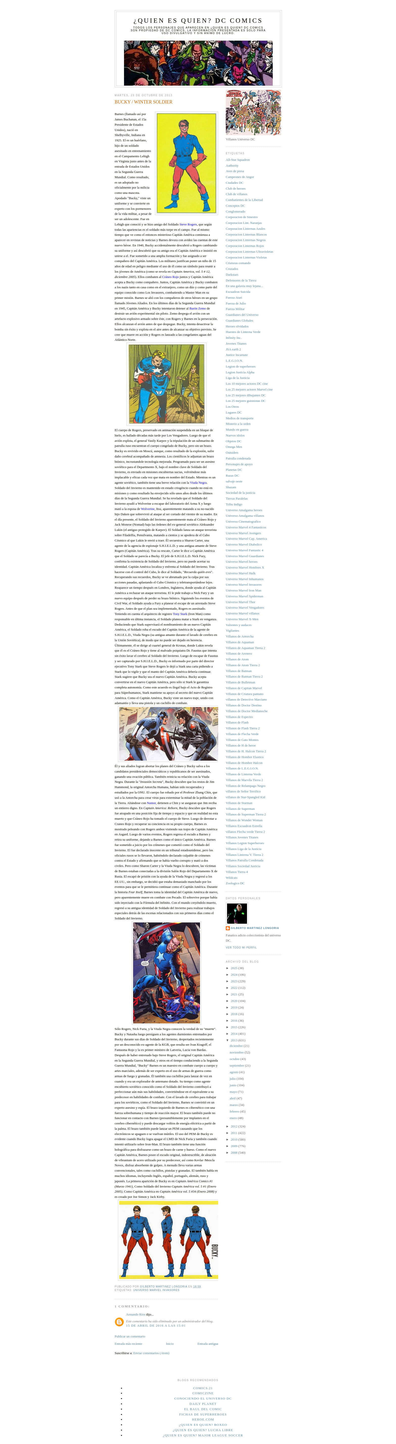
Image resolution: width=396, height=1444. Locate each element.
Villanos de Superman (240, 809)
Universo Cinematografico (243, 521)
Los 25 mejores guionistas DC (245, 401)
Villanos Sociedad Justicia (243, 866)
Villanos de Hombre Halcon (244, 763)
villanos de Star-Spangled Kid (245, 797)
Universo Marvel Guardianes (245, 556)
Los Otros (232, 406)
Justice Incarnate (237, 355)
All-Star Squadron (238, 160)
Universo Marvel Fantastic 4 (244, 550)
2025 (234, 968)
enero (234, 1118)
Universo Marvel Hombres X (245, 567)
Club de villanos (236, 194)
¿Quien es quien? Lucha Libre (203, 1430)
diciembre (237, 1046)
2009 (234, 1146)
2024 (234, 974)
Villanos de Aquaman (240, 642)
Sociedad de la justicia (240, 493)
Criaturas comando (238, 263)
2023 (234, 981)
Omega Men (234, 447)
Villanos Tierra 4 (237, 872)
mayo (234, 1092)
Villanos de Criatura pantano (244, 694)
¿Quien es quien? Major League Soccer (203, 1435)
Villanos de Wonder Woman (244, 820)
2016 (234, 1020)
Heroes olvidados (237, 326)
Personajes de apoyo (239, 464)
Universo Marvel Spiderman (244, 596)
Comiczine (203, 1393)
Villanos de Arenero (239, 653)
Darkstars (232, 274)
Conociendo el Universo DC (203, 1398)
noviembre (237, 1052)
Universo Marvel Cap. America (246, 538)
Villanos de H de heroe (241, 745)
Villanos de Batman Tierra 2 (244, 676)
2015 (234, 1027)
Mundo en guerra (237, 429)
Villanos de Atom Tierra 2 (243, 665)
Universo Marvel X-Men (242, 619)
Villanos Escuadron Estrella (244, 826)
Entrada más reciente (128, 1344)
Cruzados (232, 269)
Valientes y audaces (239, 625)
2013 (234, 1040)
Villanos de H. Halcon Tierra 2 (246, 751)
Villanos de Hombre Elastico (245, 757)
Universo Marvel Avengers (243, 533)
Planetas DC (234, 470)
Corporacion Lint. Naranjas (244, 223)
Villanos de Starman (239, 803)
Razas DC (232, 475)
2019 (234, 1007)
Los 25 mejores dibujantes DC (246, 395)
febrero (235, 1111)
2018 (234, 1014)
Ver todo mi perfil (241, 947)
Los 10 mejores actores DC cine (247, 383)
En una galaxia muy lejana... (244, 286)
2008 (234, 1152)
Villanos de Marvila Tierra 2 (244, 780)
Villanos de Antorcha (240, 636)
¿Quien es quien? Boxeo (203, 1425)
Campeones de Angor (240, 177)
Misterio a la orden (238, 424)
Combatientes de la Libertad (244, 200)
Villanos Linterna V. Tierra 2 (244, 855)
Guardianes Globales (239, 320)
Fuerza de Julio (236, 303)
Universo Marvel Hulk (241, 573)
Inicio (170, 1344)
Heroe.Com (203, 1419)
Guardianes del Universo (242, 315)
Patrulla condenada (238, 458)
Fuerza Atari (234, 297)
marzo (234, 1105)
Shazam (231, 487)
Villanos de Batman (239, 671)
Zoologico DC (235, 883)
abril (233, 1098)
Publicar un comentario (130, 1336)
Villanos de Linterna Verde (243, 774)
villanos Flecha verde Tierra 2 (245, 832)
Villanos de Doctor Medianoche (247, 711)
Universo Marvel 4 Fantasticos (246, 527)
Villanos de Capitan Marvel (244, 688)
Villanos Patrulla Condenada (244, 860)
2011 (234, 1133)
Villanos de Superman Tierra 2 (246, 814)
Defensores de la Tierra (241, 280)
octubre (235, 1059)
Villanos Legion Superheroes (245, 843)
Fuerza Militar (235, 309)
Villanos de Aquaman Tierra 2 (245, 648)
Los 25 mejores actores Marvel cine (249, 389)
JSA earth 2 (233, 349)
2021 (234, 994)
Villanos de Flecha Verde (242, 734)
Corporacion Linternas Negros (246, 240)
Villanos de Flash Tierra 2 (243, 728)
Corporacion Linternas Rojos (245, 246)
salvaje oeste (234, 481)
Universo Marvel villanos (242, 613)
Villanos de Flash (237, 722)
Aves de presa (235, 171)
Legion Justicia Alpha (240, 372)
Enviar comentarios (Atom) (151, 1353)
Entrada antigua (207, 1344)
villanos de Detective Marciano (246, 699)
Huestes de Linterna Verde (243, 332)
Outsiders (232, 452)
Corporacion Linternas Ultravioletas (249, 251)
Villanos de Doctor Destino (244, 705)
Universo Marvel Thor (240, 602)
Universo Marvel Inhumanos (244, 579)
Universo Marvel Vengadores (245, 607)
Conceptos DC (235, 206)
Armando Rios (135, 1314)
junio (233, 1085)
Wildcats (231, 878)
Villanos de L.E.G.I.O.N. (242, 768)
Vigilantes (232, 630)
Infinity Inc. (233, 338)
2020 (234, 1001)
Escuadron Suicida (238, 292)
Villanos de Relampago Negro (245, 786)
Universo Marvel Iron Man (243, 590)
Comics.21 (203, 1388)
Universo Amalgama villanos (245, 516)
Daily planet (202, 1404)
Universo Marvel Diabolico (244, 544)
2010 (234, 1139)
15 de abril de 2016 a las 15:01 (156, 1325)
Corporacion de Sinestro (242, 217)
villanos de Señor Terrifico (243, 791)
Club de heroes (235, 188)
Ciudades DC (234, 183)
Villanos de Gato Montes (242, 740)
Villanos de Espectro (239, 717)
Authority (232, 165)
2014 (234, 1034)
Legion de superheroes (241, 366)
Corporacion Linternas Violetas (246, 257)
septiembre (237, 1065)
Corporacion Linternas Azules (245, 228)
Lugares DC (234, 412)
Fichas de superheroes (203, 1414)
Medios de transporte (240, 418)
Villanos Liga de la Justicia (243, 849)
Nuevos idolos (235, 435)
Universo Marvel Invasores (156, 1290)
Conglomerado (235, 211)
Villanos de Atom (237, 659)
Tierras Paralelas (237, 498)
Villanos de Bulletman (240, 682)
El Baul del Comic (203, 1409)
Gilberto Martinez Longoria (255, 928)
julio (233, 1078)
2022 (234, 988)
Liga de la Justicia (238, 378)
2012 (234, 1126)
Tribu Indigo (234, 504)
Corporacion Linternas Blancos (246, 234)
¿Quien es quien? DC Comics (198, 20)
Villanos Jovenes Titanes (242, 837)
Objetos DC (233, 441)
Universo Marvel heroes (242, 561)
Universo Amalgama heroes (244, 510)
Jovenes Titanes (236, 343)
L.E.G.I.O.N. (234, 361)
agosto (234, 1072)
